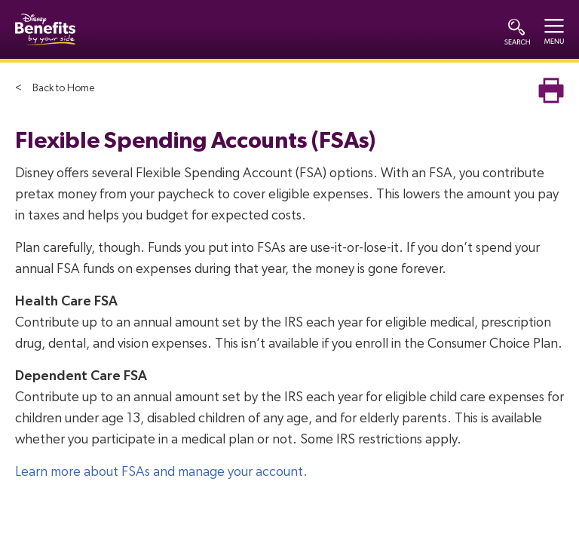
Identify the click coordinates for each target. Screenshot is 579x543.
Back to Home (63, 88)
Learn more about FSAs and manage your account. (161, 472)
